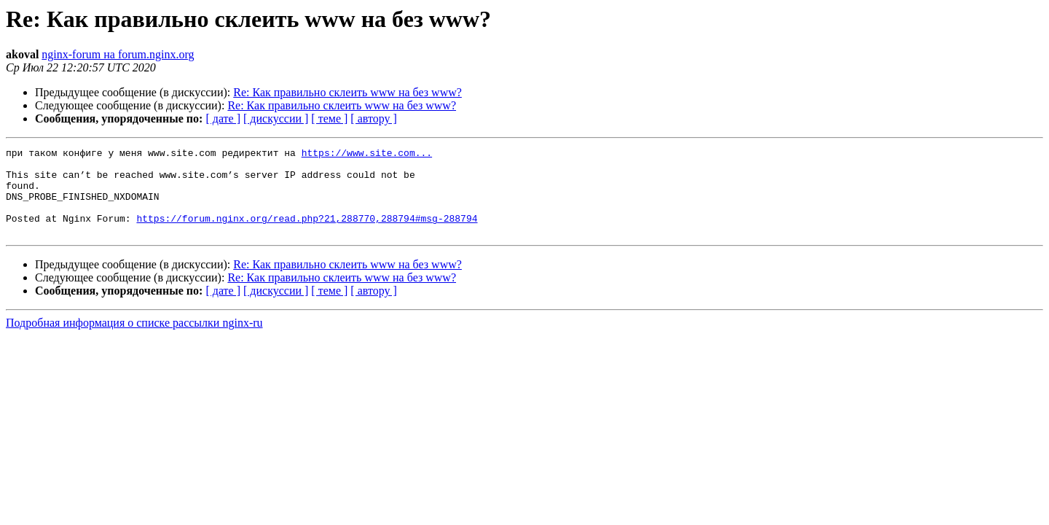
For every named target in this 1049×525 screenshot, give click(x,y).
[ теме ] (329, 118)
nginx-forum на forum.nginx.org (118, 54)
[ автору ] (373, 118)
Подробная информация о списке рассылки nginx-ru (134, 340)
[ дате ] (222, 118)
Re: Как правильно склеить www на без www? (347, 92)
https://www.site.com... (367, 154)
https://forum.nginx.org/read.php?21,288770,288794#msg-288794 (306, 233)
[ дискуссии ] (275, 118)
